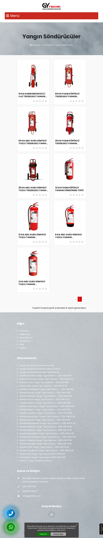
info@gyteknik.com (29, 496)
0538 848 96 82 (27, 491)
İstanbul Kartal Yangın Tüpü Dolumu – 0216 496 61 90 (43, 399)
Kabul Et (43, 534)
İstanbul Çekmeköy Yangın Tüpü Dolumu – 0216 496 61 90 (45, 406)
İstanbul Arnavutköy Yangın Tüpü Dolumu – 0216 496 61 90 (46, 416)
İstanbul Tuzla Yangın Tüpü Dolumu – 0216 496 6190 (43, 382)
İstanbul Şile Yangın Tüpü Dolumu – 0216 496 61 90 (42, 386)
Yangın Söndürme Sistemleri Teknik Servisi (38, 372)
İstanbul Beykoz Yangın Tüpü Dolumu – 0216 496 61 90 (44, 409)
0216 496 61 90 (26, 486)
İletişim (21, 348)
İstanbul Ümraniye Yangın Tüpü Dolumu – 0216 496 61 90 (45, 379)
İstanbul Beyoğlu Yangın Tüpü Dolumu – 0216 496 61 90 (44, 443)
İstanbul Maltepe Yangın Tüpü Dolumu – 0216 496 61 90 (44, 396)
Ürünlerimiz (48, 45)
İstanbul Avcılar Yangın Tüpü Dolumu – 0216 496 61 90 (43, 420)
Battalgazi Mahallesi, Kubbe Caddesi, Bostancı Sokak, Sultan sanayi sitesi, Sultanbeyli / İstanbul (51, 480)
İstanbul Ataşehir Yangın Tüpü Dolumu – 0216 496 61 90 (44, 413)
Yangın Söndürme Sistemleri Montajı (35, 365)
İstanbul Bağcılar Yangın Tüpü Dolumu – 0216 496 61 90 (44, 430)
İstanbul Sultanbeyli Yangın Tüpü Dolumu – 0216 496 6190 (45, 389)
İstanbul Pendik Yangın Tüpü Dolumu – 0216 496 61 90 (43, 392)
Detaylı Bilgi (58, 534)
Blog (20, 344)
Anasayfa (35, 45)
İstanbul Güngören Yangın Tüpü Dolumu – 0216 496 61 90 (45, 450)
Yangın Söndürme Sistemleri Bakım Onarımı (39, 369)
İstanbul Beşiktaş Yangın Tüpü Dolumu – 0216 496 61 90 (44, 440)
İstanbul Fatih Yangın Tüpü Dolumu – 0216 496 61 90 (43, 447)
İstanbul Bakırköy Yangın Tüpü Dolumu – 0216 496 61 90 (44, 426)
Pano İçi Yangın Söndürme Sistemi (34, 460)
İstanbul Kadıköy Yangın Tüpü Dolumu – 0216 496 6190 (44, 403)
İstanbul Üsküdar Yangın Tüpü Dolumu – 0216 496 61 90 (44, 375)
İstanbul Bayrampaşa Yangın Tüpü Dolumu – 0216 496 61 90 (46, 437)
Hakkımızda (23, 334)
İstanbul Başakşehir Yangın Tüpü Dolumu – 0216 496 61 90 (45, 433)
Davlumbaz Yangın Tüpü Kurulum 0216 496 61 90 (41, 457)
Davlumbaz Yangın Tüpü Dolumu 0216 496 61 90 (41, 454)
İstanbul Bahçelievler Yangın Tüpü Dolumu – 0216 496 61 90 (46, 423)
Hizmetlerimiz (24, 337)
